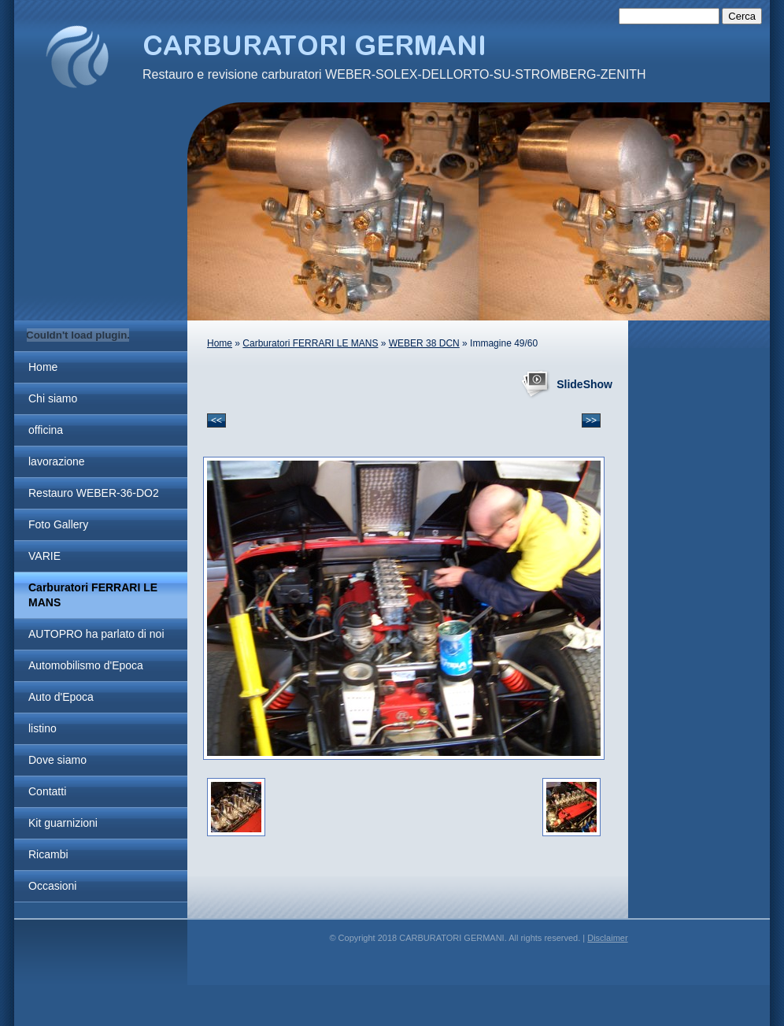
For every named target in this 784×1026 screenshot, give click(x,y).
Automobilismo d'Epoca (85, 665)
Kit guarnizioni (63, 823)
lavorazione (56, 461)
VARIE (44, 556)
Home (42, 367)
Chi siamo (52, 398)
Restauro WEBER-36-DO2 (93, 493)
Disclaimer (607, 938)
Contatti (47, 791)
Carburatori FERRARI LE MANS (92, 595)
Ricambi (48, 854)
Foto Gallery (58, 524)
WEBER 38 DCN (424, 343)
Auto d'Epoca (61, 697)
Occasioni (52, 886)
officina (45, 430)
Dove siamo (57, 760)
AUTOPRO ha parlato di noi (96, 634)
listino (42, 728)
